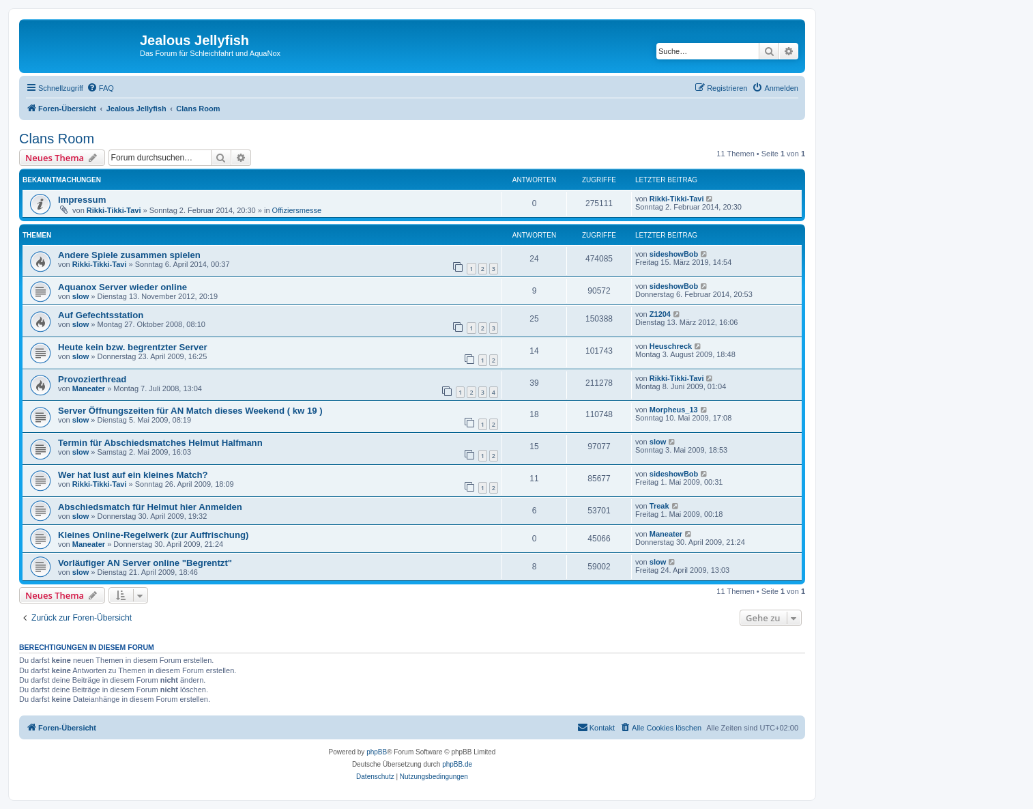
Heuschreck (671, 346)
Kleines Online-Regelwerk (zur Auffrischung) (153, 535)
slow (80, 296)
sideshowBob (674, 254)
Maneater (88, 388)
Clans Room (56, 138)
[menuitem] (100, 88)
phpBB (376, 752)
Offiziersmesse (297, 210)
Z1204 (660, 314)
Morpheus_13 (674, 410)
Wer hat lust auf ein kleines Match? (133, 475)
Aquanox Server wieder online (122, 287)
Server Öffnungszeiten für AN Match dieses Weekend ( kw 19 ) (190, 411)
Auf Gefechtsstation (100, 315)
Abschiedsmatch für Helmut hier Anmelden (150, 507)
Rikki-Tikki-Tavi (114, 210)
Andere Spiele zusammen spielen (129, 255)
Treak (659, 506)
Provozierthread (92, 379)
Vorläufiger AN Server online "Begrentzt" (145, 563)
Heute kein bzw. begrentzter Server (132, 347)
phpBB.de (457, 764)
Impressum (82, 200)
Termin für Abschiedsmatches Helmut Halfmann (160, 443)
